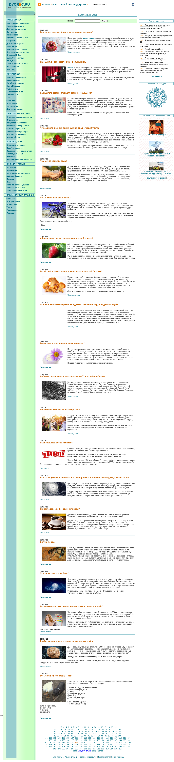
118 (120, 738)
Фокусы (70, 68)
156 (112, 742)
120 (129, 738)
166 (68, 745)
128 (77, 740)
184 (59, 747)
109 (81, 738)
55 (102, 732)
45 (68, 732)
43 (62, 732)
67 (75, 734)
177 (116, 745)
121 (46, 740)
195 (107, 747)
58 (113, 732)
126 (68, 740)
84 (64, 736)
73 (96, 734)
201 (55, 749)
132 (94, 740)
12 (88, 727)
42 (58, 732)
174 (103, 745)
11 (84, 727)
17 (105, 727)
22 (58, 729)
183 (55, 747)
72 (92, 734)
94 (98, 736)
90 (85, 736)
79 (116, 734)
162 (50, 745)
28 (79, 729)
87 (75, 736)
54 (99, 732)
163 (55, 745)
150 (86, 742)
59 (116, 732)
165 (63, 745)
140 (129, 740)
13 (91, 727)
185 (63, 747)
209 (90, 749)
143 (55, 742)
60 (119, 732)
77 (109, 734)
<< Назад (73, 751)
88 (78, 736)
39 (116, 729)
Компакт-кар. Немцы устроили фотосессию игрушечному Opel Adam (156, 171)
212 (103, 749)
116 (111, 738)
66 (72, 734)
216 (120, 749)
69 (82, 734)
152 (94, 742)
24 (65, 729)
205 (72, 749)
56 (106, 732)
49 (82, 732)
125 (63, 740)
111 (90, 738)
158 (120, 742)
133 (98, 740)
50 (85, 732)
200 (129, 747)
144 (59, 742)
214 (111, 749)
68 (79, 734)
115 (107, 738)
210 (94, 749)
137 (116, 740)
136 (111, 740)
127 (72, 740)
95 (102, 736)
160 (129, 742)
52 (92, 732)
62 (58, 734)
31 (89, 729)
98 (112, 736)
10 (81, 727)
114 (103, 738)
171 (90, 745)
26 (72, 729)
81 (54, 736)
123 (55, 740)
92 (92, 736)
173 (98, 745)
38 (113, 729)
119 (125, 738)
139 (125, 740)
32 (92, 729)
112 (94, 738)
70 (85, 734)
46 (72, 732)
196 (111, 747)
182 (50, 747)
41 (55, 732)
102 (50, 738)
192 (94, 747)
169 (81, 745)
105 (63, 738)
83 (61, 736)
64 (65, 734)
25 (68, 729)
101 (46, 738)
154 (103, 742)
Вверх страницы (117, 757)
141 (46, 742)
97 (109, 736)
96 (105, 736)
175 (107, 745)
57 (109, 732)
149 (81, 742)
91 (88, 736)
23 (62, 729)
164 (59, 745)
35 (102, 729)
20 (115, 727)
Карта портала (104, 757)
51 (89, 732)
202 (59, 749)
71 (89, 734)
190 (85, 747)
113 (98, 738)
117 (116, 738)
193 (98, 747)
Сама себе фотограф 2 (156, 134)
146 (68, 742)
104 (59, 738)
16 (101, 727)
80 (119, 734)
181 (46, 747)
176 (111, 745)
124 (59, 740)
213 (107, 749)
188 (77, 747)
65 (68, 734)
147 (72, 742)
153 (99, 742)
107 (72, 738)
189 (81, 747)
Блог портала (58, 757)
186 (68, 747)
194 (103, 747)
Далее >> (101, 751)
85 (68, 736)
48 (79, 732)
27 (75, 729)
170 (85, 745)
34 (99, 729)
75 (102, 734)
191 (90, 747)
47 (75, 732)
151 (90, 742)
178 (120, 745)
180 (129, 745)
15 (98, 727)
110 (85, 738)
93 (95, 736)
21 (55, 729)
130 (85, 740)
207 (81, 749)
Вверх (94, 751)
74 (99, 734)
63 (62, 734)
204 (68, 749)
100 (120, 736)
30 (85, 729)
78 (113, 734)
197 (116, 747)
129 (81, 740)
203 (63, 749)
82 (58, 736)
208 (85, 749)
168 (77, 745)
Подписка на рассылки (88, 757)
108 (77, 738)
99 (116, 736)
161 (46, 745)
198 (120, 747)
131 (90, 740)
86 (71, 736)
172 (94, 745)
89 (81, 736)
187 (72, 747)
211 (98, 749)
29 (82, 729)
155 (107, 742)
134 (103, 740)
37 (109, 729)
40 (119, 729)
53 (96, 732)
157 (116, 742)
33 (96, 729)
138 (120, 740)
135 (107, 740)
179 (125, 745)
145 (63, 742)
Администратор (71, 757)
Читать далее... (73, 52)
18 (108, 727)
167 (72, 745)
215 (116, 749)
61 (55, 734)
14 (95, 727)
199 (125, 747)
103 (55, 738)
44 (65, 732)
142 (50, 742)
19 (112, 727)
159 (125, 742)
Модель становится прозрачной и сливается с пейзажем (156, 154)
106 (68, 738)
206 (77, 749)
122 (50, 740)
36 (106, 729)
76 (106, 734)
